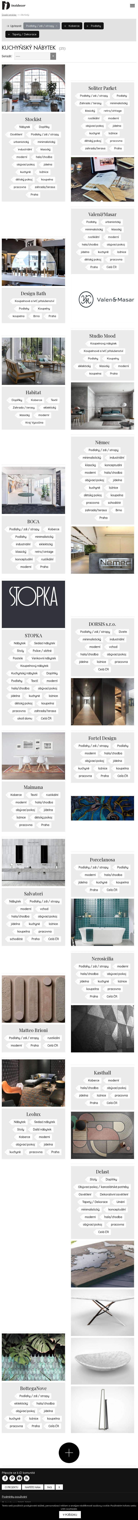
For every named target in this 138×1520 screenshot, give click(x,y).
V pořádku (70, 1514)
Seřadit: (7, 56)
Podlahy (96, 25)
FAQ (49, 1494)
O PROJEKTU (11, 1494)
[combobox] (35, 56)
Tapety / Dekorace (23, 34)
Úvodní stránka (9, 15)
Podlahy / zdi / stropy (42, 25)
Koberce (74, 25)
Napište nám (32, 1494)
